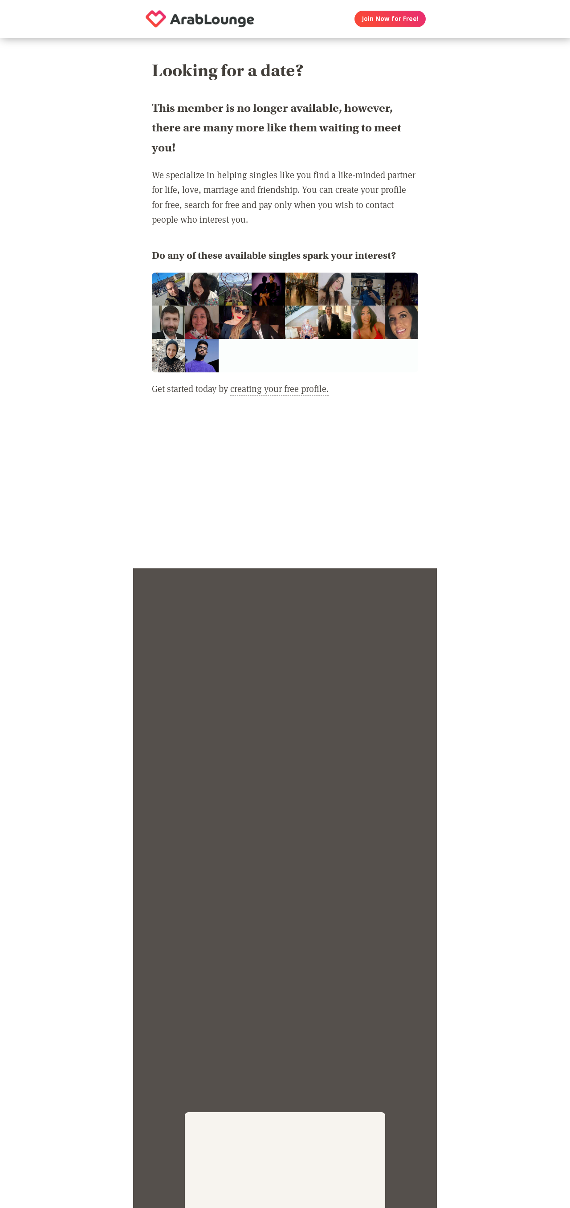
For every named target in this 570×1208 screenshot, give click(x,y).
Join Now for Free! (390, 19)
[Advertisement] (285, 487)
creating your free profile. (279, 388)
